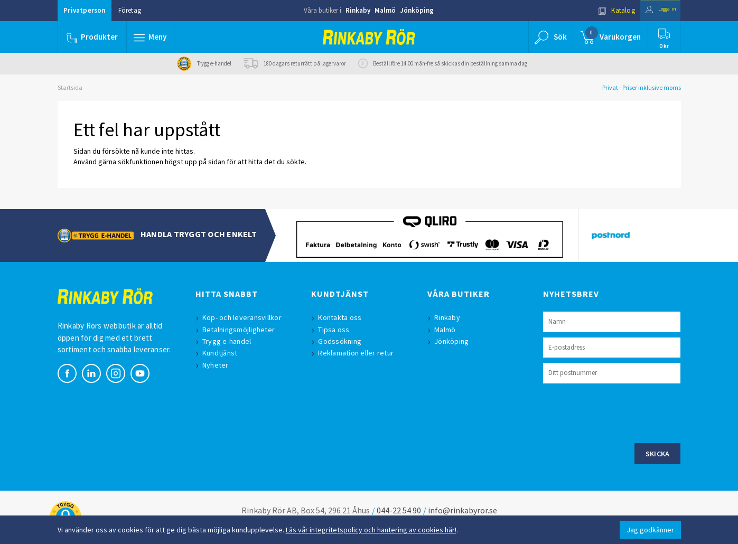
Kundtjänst (222, 353)
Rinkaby (357, 10)
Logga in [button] (655, 10)
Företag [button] (129, 10)
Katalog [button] (604, 10)
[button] (151, 37)
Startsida (70, 87)
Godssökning (342, 341)
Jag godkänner (650, 529)
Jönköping (417, 10)
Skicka (658, 453)
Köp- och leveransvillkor (244, 317)
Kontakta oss (342, 317)
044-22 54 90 (399, 510)
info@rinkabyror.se (462, 510)
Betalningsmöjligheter (241, 329)
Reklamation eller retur (358, 353)
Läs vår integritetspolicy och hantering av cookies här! (371, 529)
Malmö (385, 10)
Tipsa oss (336, 329)
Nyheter (218, 365)
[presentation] (623, 412)
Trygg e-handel (229, 341)
